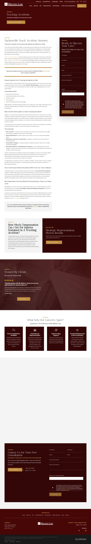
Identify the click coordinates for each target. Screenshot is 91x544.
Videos (61, 1)
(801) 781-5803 (81, 428)
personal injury (16, 198)
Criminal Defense (39, 418)
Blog (63, 418)
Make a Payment (56, 418)
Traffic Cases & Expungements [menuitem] (68, 5)
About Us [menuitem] (36, 5)
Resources (38, 1)
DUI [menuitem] (40, 5)
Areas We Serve (46, 1)
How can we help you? (67, 80)
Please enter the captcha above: (69, 91)
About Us (28, 418)
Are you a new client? (67, 75)
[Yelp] (85, 434)
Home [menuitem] (30, 5)
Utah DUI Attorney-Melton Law (12, 57)
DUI (33, 418)
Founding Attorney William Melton (14, 60)
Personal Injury (47, 418)
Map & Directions (9, 432)
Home (23, 418)
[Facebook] (79, 434)
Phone (63, 65)
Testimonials (55, 1)
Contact (67, 418)
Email (63, 70)
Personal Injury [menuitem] (56, 5)
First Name (64, 55)
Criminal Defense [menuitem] (47, 5)
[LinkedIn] (82, 434)
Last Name (64, 60)
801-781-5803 (81, 1)
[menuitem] (6, 445)
